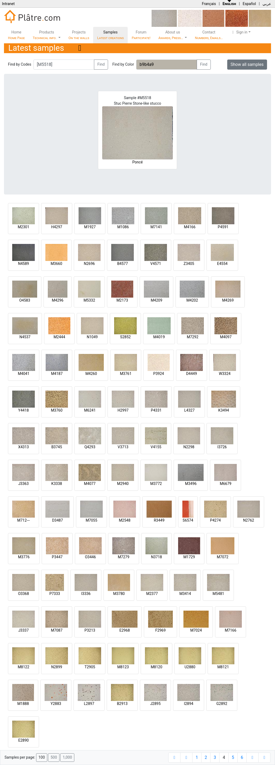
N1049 (92, 337)
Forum (141, 35)
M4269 (228, 300)
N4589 (23, 263)
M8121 (223, 667)
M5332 (89, 300)
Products (45, 35)
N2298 (188, 447)
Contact (209, 35)
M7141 (156, 227)
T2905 (90, 667)
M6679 (225, 483)
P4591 (223, 227)
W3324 (225, 373)
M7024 (196, 630)
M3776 (24, 557)
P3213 (89, 630)
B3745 (56, 447)
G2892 (221, 703)
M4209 (156, 300)
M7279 (124, 557)
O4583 (24, 300)
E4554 (222, 263)
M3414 (185, 593)
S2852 (125, 337)
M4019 (159, 337)
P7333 (54, 593)
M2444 (59, 337)
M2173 (122, 300)
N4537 (24, 337)
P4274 (215, 520)
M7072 (223, 557)
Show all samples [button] (247, 64)
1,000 (67, 757)
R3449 (159, 520)
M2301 (23, 227)
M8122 (23, 667)
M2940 (123, 483)
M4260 (91, 373)
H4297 (56, 227)
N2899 (56, 667)
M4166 (190, 227)
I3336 (86, 593)
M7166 (231, 630)
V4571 (155, 263)
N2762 (248, 520)
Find (101, 64)
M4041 (23, 373)
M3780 (119, 593)
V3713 (123, 447)
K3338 (56, 483)
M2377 (152, 593)
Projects (78, 35)
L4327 (189, 410)
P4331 (156, 410)
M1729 (189, 557)
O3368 (23, 593)
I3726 (222, 447)
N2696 (89, 263)
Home (16, 35)
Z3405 (189, 263)
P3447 (57, 557)
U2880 (189, 667)
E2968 (124, 630)
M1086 (123, 227)
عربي (267, 4)
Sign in (239, 32)
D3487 (57, 520)
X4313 (23, 447)
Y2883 (56, 703)
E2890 (23, 740)
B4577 (122, 263)
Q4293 (89, 447)
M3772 (156, 483)
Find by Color (123, 64)
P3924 (158, 373)
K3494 (223, 410)
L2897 (89, 703)
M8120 (156, 667)
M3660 (56, 263)
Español (249, 4)
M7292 (193, 337)
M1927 (90, 227)
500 (53, 757)
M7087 (57, 630)
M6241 (90, 410)
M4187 (57, 373)
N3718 (156, 557)
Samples (110, 35)
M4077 (90, 483)
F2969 (160, 630)
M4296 (57, 300)
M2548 (125, 520)
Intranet (8, 4)
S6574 (188, 520)
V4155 (156, 447)
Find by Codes (19, 64)
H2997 (123, 410)
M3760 (57, 410)
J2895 (155, 703)
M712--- (23, 520)
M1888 (23, 703)
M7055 (91, 520)
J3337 (23, 630)
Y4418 (23, 410)
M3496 (191, 483)
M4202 (192, 300)
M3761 (126, 373)
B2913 (122, 703)
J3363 (23, 483)
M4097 (226, 337)
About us (171, 35)
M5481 (218, 593)
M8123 (123, 667)
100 (41, 757)
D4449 (191, 373)
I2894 (188, 703)
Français (209, 4)
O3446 (90, 557)
